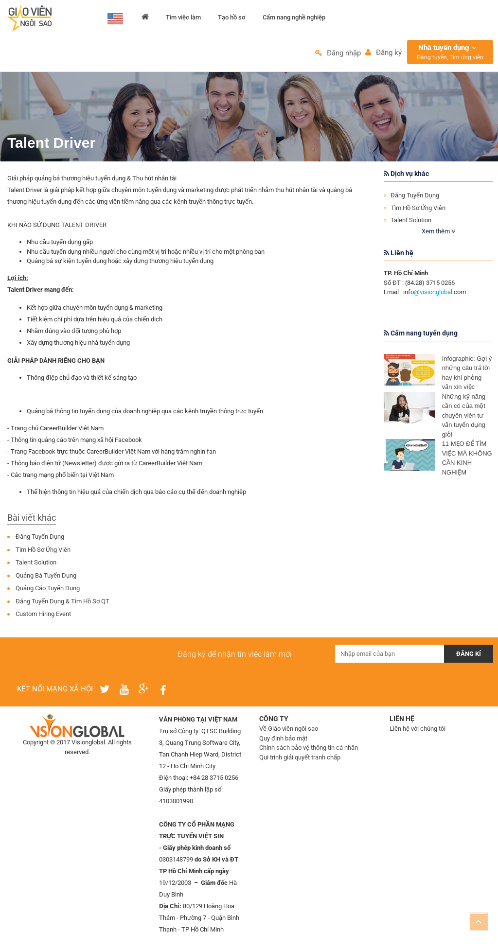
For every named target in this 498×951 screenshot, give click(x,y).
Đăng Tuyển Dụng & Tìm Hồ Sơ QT (62, 604)
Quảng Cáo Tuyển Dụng (48, 591)
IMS (95, 765)
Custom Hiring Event (43, 617)
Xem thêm (438, 234)
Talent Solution (36, 565)
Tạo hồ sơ (233, 18)
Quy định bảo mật (283, 741)
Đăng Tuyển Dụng (40, 540)
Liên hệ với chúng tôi (417, 732)
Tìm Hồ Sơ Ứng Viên (43, 552)
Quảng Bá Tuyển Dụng (46, 578)
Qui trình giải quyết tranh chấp (299, 760)
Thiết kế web (71, 765)
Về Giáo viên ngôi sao (288, 732)
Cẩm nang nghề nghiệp (296, 18)
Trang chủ (145, 19)
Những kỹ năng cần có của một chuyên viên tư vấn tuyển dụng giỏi (464, 418)
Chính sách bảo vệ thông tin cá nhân (308, 751)
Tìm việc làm (184, 18)
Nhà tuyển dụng (450, 55)
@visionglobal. (434, 295)
